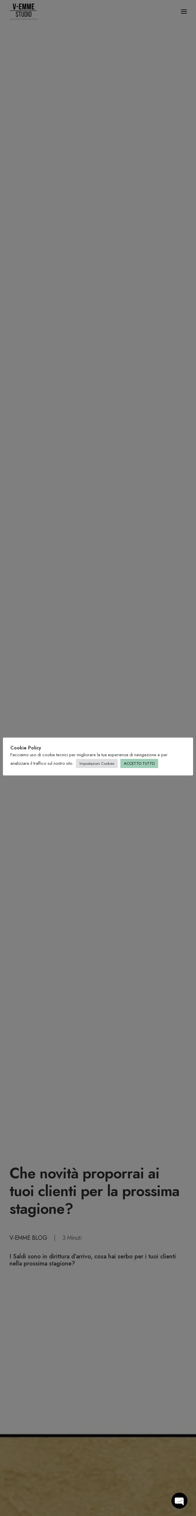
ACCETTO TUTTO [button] (139, 763)
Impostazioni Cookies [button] (97, 763)
